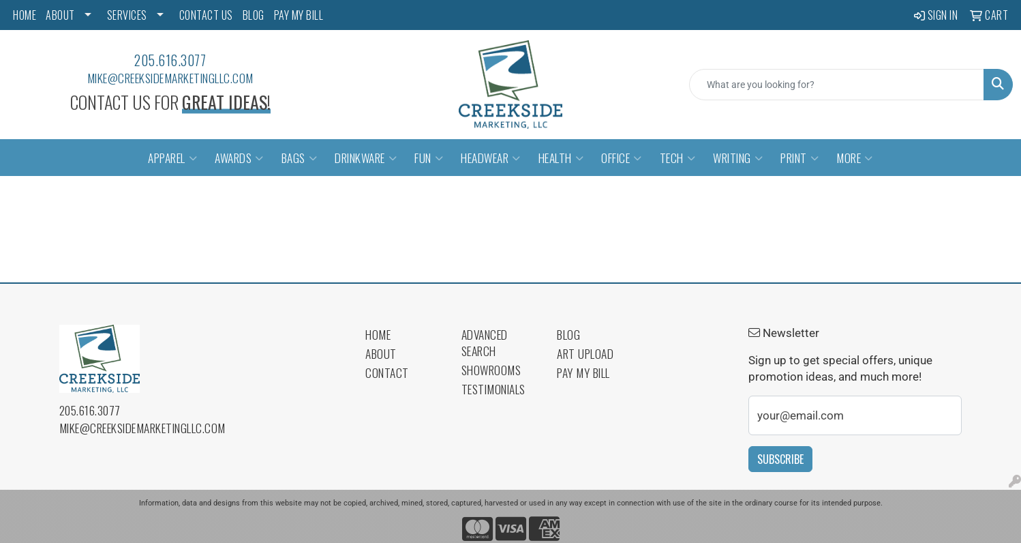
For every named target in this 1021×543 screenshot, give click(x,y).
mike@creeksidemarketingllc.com (170, 78)
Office (621, 157)
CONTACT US (206, 15)
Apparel (172, 157)
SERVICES (127, 15)
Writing (738, 157)
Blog (568, 334)
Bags (299, 157)
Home (378, 334)
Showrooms (491, 370)
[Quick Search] (836, 84)
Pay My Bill (583, 372)
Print (799, 157)
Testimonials (493, 389)
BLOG (253, 15)
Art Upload (585, 353)
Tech (678, 157)
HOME (24, 15)
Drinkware (366, 157)
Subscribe (780, 459)
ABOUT (60, 15)
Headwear (491, 157)
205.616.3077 (170, 60)
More (854, 157)
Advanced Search (484, 342)
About (381, 353)
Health (561, 157)
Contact (387, 372)
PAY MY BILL (299, 15)
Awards (239, 157)
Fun (428, 157)
